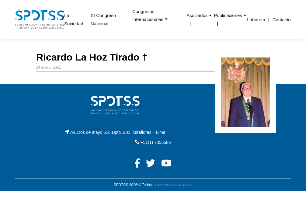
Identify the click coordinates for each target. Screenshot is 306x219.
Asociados (196, 15)
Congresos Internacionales (147, 15)
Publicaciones (228, 15)
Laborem (256, 19)
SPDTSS (120, 185)
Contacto (282, 19)
